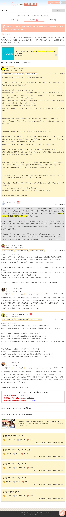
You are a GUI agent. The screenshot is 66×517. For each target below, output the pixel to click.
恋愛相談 (34, 20)
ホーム (17, 511)
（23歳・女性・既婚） (14, 244)
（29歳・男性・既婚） (14, 288)
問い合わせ (48, 511)
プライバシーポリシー (38, 511)
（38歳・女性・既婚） (18, 313)
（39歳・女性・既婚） (15, 67)
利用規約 (29, 511)
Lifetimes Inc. (31, 513)
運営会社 (23, 511)
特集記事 (53, 20)
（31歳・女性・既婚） (14, 362)
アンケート (14, 20)
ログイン (63, 2)
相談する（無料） (54, 2)
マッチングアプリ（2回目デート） (29, 16)
